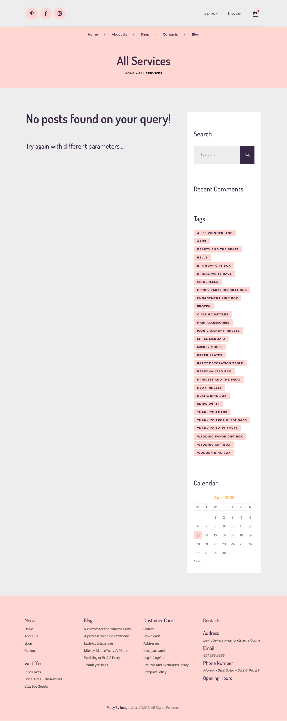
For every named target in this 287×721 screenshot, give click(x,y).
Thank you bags (96, 665)
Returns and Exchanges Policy (165, 665)
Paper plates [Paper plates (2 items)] (209, 355)
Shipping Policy (154, 672)
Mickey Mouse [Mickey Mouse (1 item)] (210, 347)
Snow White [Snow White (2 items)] (208, 404)
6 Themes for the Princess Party (107, 629)
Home (130, 73)
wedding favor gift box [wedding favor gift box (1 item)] (220, 436)
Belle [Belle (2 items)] (202, 257)
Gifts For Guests (36, 686)
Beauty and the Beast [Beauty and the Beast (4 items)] (217, 249)
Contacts (30, 650)
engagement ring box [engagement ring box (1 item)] (217, 298)
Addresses (151, 643)
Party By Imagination (122, 707)
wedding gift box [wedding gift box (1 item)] (213, 444)
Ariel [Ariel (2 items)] (202, 241)
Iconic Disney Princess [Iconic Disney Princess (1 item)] (218, 330)
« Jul (197, 560)
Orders (148, 629)
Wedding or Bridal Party (102, 657)
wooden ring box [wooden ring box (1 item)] (213, 452)
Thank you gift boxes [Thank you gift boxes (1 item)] (217, 428)
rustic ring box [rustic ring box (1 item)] (211, 395)
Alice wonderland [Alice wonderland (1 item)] (215, 233)
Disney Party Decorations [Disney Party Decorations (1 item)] (222, 290)
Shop (28, 643)
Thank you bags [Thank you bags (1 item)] (212, 412)
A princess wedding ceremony (106, 636)
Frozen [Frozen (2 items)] (204, 306)
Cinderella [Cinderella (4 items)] (207, 282)
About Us (31, 636)
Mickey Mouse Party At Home (106, 650)
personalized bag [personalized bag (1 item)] (214, 371)
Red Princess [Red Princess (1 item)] (209, 387)
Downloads (151, 636)
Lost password (154, 650)
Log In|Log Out (154, 657)
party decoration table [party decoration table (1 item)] (220, 363)
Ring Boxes (32, 672)
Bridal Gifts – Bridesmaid (43, 679)
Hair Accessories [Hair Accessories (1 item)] (213, 322)
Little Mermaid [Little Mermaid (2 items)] (211, 338)
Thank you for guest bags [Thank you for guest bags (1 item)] (222, 420)
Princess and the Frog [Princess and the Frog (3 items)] (218, 379)
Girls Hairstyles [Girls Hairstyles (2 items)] (212, 314)
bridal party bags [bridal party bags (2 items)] (214, 273)
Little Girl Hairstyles (98, 643)
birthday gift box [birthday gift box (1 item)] (214, 265)
